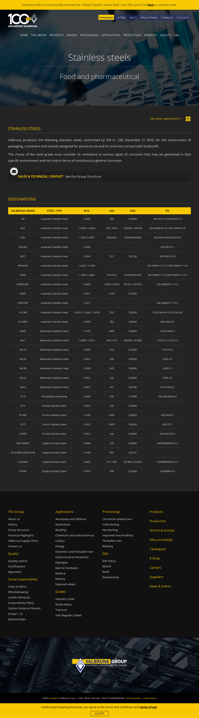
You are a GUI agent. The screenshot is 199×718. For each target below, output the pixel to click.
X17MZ (23, 415)
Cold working (110, 524)
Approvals (14, 572)
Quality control (17, 561)
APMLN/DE (23, 284)
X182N (22, 433)
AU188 (23, 312)
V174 (23, 396)
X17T (23, 424)
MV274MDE (23, 443)
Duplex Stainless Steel (54, 443)
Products (56, 35)
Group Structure (18, 530)
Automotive (62, 524)
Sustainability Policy (21, 603)
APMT (23, 293)
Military (60, 579)
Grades (72, 35)
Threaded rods (112, 541)
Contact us (167, 17)
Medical (60, 573)
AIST (22, 256)
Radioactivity (110, 577)
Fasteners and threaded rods (74, 551)
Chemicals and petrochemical (74, 535)
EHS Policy (109, 561)
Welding (107, 546)
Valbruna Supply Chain (23, 541)
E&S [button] (176, 35)
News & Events (160, 586)
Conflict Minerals (19, 597)
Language (183, 17)
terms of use (148, 707)
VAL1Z (22, 349)
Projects (150, 35)
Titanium (61, 610)
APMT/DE (23, 303)
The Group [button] (38, 35)
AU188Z (22, 321)
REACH (106, 566)
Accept (100, 713)
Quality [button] (165, 35)
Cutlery (60, 541)
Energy (59, 546)
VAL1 (23, 340)
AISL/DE (23, 247)
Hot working (110, 530)
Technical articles (162, 530)
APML (23, 275)
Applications (111, 35)
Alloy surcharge (149, 17)
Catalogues (158, 549)
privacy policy (133, 698)
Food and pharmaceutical (72, 557)
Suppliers (156, 577)
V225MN (23, 462)
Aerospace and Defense (70, 519)
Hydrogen (61, 562)
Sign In (133, 17)
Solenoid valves (65, 584)
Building (60, 530)
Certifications (16, 566)
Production (132, 35)
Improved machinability (117, 535)
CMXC (23, 331)
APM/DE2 (23, 265)
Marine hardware (66, 568)
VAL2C (22, 377)
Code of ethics (17, 586)
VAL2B (22, 368)
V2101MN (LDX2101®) (23, 452)
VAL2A (22, 359)
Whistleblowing (18, 592)
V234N (22, 471)
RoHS (105, 572)
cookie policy (150, 698)
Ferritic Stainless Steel (54, 405)
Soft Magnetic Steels (68, 615)
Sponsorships (17, 619)
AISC (22, 228)
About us (14, 519)
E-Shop (122, 17)
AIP (23, 219)
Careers (155, 567)
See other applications (166, 118)
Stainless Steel (64, 599)
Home (24, 35)
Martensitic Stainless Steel (54, 331)
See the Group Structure (83, 176)
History (12, 524)
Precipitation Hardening (54, 396)
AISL (23, 237)
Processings (89, 35)
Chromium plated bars (117, 519)
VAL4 (23, 387)
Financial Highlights (21, 535)
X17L (22, 405)
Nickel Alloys (63, 604)
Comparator (106, 17)
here (151, 5)
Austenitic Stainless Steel (54, 219)
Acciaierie (54, 698)
